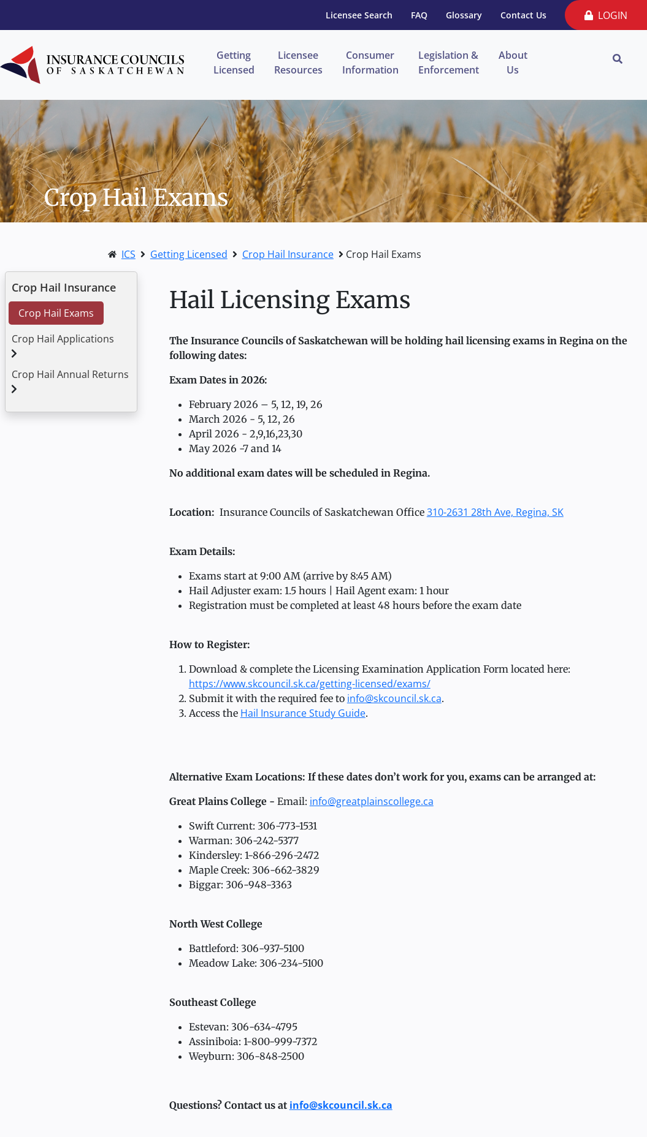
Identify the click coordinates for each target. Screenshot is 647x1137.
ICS (128, 254)
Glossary (464, 15)
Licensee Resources (298, 62)
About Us (513, 62)
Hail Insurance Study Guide (303, 713)
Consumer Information (370, 62)
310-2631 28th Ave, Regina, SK (495, 512)
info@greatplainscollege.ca (372, 801)
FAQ (419, 15)
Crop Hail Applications (63, 339)
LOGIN (605, 15)
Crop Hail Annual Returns (70, 374)
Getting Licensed (234, 62)
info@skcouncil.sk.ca (394, 698)
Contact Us (523, 15)
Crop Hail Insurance (288, 254)
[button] (14, 353)
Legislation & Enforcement (448, 62)
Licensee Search (359, 15)
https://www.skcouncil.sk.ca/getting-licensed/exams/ (310, 683)
